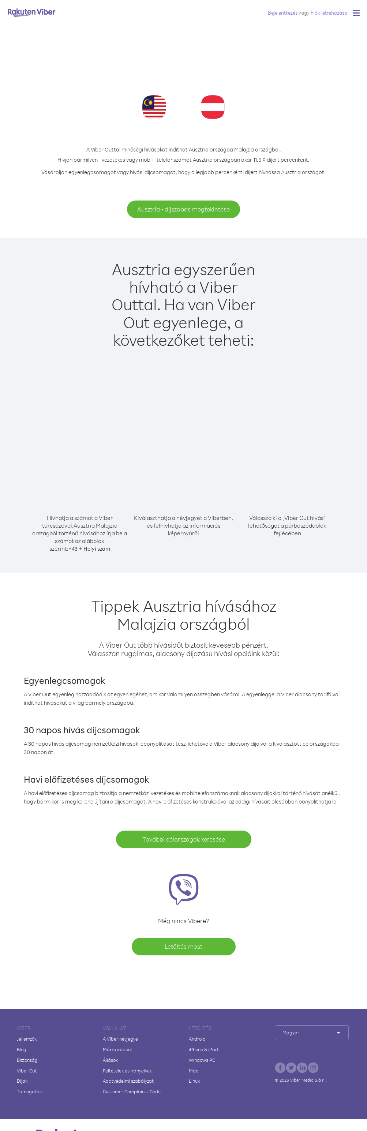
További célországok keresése (183, 839)
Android (197, 1039)
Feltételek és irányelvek (127, 1071)
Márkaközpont (117, 1049)
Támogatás (29, 1091)
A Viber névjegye (120, 1039)
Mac (193, 1071)
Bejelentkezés (282, 13)
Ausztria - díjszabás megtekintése (183, 209)
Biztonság (27, 1060)
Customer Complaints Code (132, 1091)
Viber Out (27, 1071)
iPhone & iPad (203, 1049)
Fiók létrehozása (329, 13)
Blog (21, 1049)
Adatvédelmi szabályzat (128, 1081)
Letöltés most (183, 946)
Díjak (22, 1081)
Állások (110, 1060)
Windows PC (202, 1060)
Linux (194, 1081)
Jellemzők (27, 1039)
